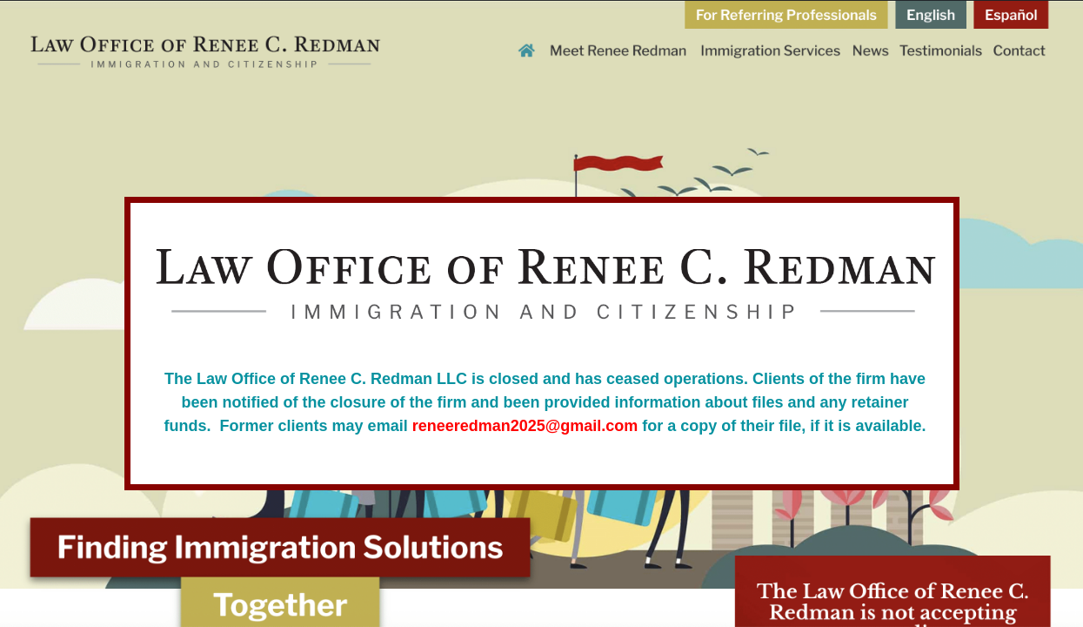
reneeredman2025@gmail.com (525, 426)
